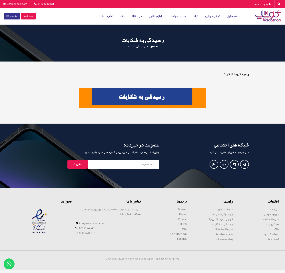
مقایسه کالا (11, 16)
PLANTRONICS (178, 233)
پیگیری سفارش (224, 238)
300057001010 (88, 233)
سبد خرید (28, 16)
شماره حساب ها (224, 233)
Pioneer (182, 209)
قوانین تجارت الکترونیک (220, 219)
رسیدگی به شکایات (135, 46)
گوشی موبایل (212, 16)
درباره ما (274, 209)
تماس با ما (108, 16)
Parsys (175, 258)
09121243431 (45, 4)
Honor (183, 214)
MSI (184, 229)
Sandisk (182, 238)
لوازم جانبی (155, 16)
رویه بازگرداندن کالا (222, 214)
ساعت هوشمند (177, 16)
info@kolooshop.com (14, 4)
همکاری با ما (272, 224)
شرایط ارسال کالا (224, 229)
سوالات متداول (225, 209)
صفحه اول (232, 16)
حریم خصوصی (271, 214)
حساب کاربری (271, 233)
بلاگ (123, 16)
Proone (182, 219)
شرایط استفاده (271, 219)
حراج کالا (137, 16)
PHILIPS (182, 224)
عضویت (77, 164)
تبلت (195, 16)
